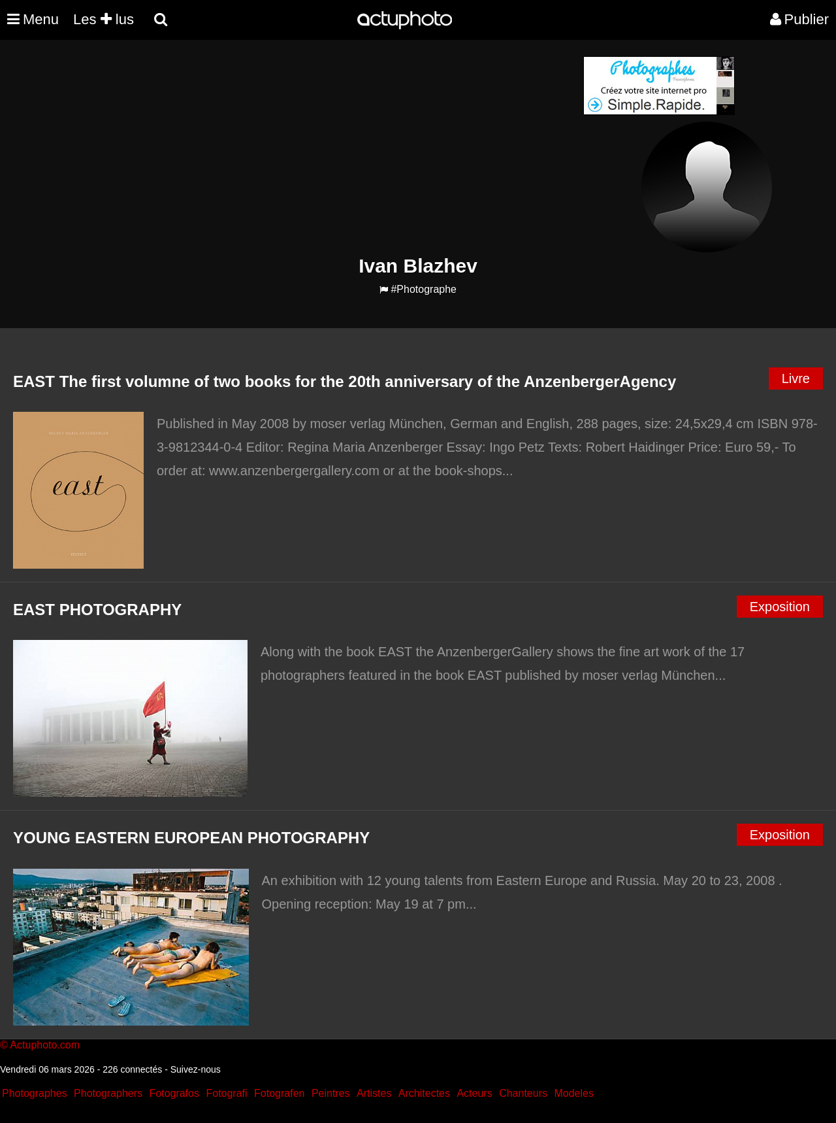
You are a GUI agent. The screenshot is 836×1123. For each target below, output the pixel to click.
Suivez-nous (195, 1069)
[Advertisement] (339, 147)
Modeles (573, 1093)
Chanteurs (523, 1093)
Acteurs (474, 1093)
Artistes (374, 1093)
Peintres (331, 1093)
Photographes (34, 1093)
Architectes (424, 1093)
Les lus (103, 19)
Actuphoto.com (45, 1044)
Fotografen (279, 1093)
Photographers (108, 1093)
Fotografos (174, 1093)
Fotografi (226, 1093)
